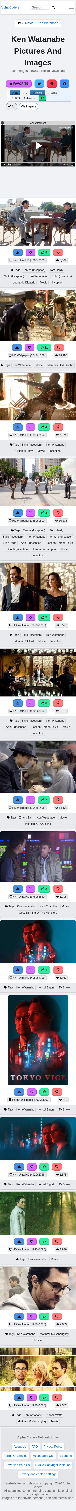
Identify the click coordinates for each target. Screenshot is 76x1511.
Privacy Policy (52, 1446)
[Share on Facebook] (64, 84)
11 (44, 347)
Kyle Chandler (48, 906)
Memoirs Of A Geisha (60, 365)
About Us (20, 1446)
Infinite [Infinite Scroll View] (37, 92)
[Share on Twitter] (39, 84)
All (11, 106)
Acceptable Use (43, 1456)
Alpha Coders (10, 7)
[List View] (24, 92)
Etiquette (66, 1456)
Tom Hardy (56, 270)
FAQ (35, 1446)
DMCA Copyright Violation (52, 1465)
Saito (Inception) (14, 276)
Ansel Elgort (46, 987)
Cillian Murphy (24, 450)
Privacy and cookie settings (37, 1474)
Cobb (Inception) (62, 276)
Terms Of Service (15, 1456)
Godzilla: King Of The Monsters (38, 912)
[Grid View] (15, 92)
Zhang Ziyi (25, 817)
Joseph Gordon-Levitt (60, 542)
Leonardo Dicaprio (24, 282)
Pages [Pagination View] (52, 92)
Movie (29, 23)
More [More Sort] (30, 98)
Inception (57, 282)
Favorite (18, 83)
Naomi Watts (54, 1415)
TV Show (64, 987)
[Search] (53, 7)
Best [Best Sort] (16, 98)
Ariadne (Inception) (61, 536)
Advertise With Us (18, 1465)
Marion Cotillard (24, 641)
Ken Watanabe (48, 23)
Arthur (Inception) (31, 542)
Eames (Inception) (34, 270)
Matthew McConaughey (54, 1334)
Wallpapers (28, 106)
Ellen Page (9, 542)
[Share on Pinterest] (52, 84)
